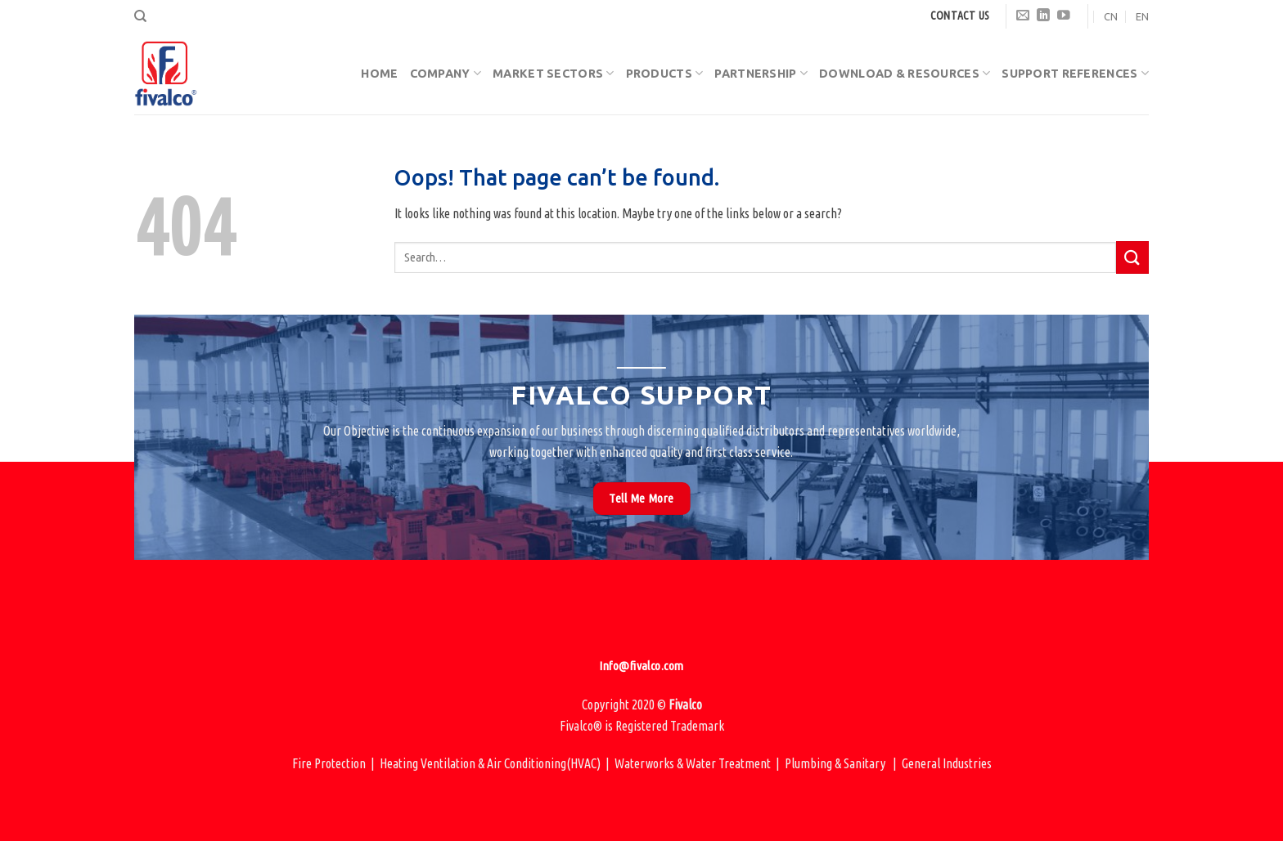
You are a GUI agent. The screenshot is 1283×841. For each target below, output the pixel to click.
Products (665, 73)
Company (446, 73)
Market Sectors (553, 73)
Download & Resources (904, 73)
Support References (1075, 73)
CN (1111, 16)
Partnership (761, 73)
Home (379, 73)
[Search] (140, 16)
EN (1142, 16)
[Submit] (1132, 257)
